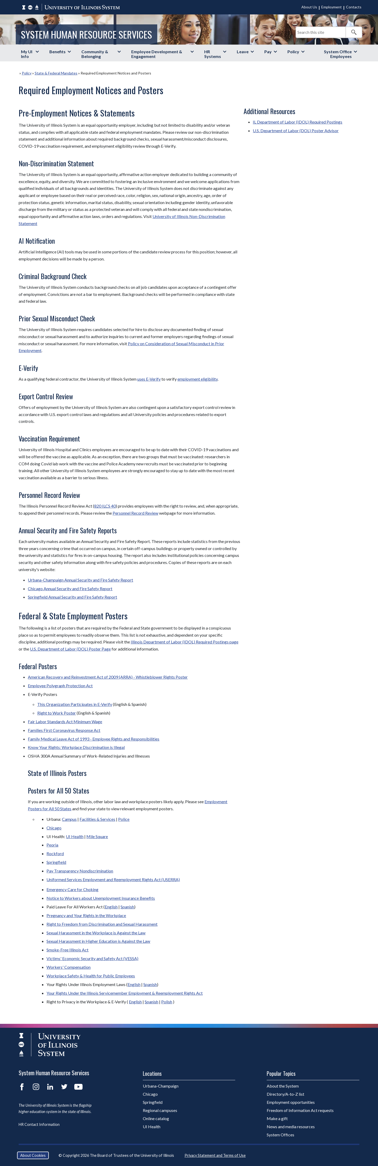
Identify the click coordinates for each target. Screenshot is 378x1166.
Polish (166, 1001)
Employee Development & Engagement (156, 54)
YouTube (78, 1086)
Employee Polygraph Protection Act (60, 685)
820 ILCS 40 (105, 505)
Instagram (36, 1086)
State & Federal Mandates (56, 73)
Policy (293, 51)
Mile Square (97, 836)
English (111, 906)
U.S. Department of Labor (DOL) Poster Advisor (296, 130)
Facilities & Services (97, 819)
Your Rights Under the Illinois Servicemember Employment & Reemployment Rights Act (124, 993)
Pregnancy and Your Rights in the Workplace (86, 915)
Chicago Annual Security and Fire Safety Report (70, 588)
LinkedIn (50, 1086)
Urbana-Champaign (160, 1085)
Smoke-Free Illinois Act (67, 949)
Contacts (353, 7)
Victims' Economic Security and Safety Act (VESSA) (92, 958)
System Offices (280, 1134)
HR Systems (212, 54)
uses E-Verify (149, 378)
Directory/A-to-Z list (285, 1094)
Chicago (53, 827)
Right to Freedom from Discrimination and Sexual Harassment (102, 924)
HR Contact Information (39, 1124)
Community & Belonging (94, 54)
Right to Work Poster (56, 712)
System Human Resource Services (86, 34)
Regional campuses (160, 1110)
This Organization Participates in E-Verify (74, 704)
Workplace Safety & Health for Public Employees (90, 975)
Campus (69, 819)
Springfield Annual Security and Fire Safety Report (72, 596)
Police (123, 819)
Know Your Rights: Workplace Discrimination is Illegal (76, 747)
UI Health (74, 836)
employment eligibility (197, 378)
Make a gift (277, 1118)
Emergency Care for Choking (72, 889)
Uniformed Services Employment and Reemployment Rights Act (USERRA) (113, 879)
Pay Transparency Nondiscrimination (79, 870)
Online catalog (156, 1118)
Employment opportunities (291, 1102)
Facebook (21, 1086)
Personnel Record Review (135, 512)
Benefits (57, 51)
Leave (243, 51)
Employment (331, 7)
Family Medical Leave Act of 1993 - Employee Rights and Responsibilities (93, 738)
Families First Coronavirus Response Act (64, 730)
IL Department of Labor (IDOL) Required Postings (297, 121)
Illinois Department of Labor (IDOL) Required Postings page (184, 641)
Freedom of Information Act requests (300, 1110)
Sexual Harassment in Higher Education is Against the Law (98, 941)
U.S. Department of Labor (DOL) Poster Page (70, 648)
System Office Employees (338, 54)
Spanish (127, 906)
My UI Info (26, 54)
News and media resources (291, 1126)
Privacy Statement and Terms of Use (215, 1155)
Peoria (52, 844)
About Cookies (33, 1155)
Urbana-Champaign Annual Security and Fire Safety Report (80, 579)
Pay (268, 51)
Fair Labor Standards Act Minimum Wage (65, 721)
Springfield (56, 862)
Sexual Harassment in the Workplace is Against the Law (95, 932)
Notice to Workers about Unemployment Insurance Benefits (100, 898)
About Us (309, 7)
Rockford (55, 853)
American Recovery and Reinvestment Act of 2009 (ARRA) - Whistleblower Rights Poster (108, 676)
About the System (283, 1085)
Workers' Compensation (68, 967)
